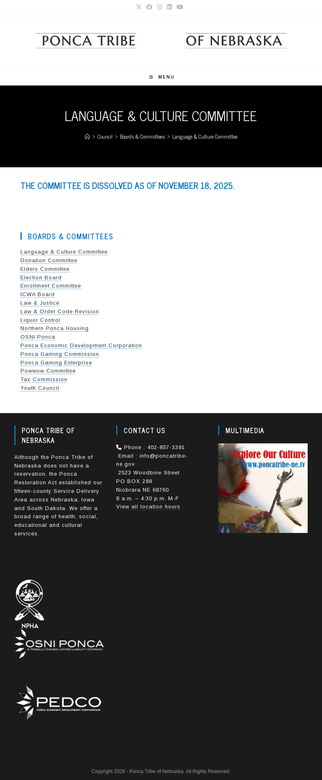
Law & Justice (39, 303)
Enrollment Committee (50, 286)
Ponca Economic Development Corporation (81, 345)
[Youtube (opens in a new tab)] (180, 7)
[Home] (87, 136)
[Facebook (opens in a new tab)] (149, 7)
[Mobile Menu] (162, 77)
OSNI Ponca (37, 337)
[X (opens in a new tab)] (140, 7)
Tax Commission (44, 379)
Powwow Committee (48, 371)
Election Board (41, 277)
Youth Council (39, 388)
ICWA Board (37, 294)
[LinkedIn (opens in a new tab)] (169, 7)
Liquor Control (40, 320)
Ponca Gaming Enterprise (56, 363)
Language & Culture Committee (204, 136)
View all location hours (148, 507)
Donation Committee (48, 260)
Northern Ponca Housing (54, 328)
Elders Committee (45, 269)
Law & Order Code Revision (59, 311)
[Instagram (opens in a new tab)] (159, 7)
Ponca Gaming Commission (59, 354)
